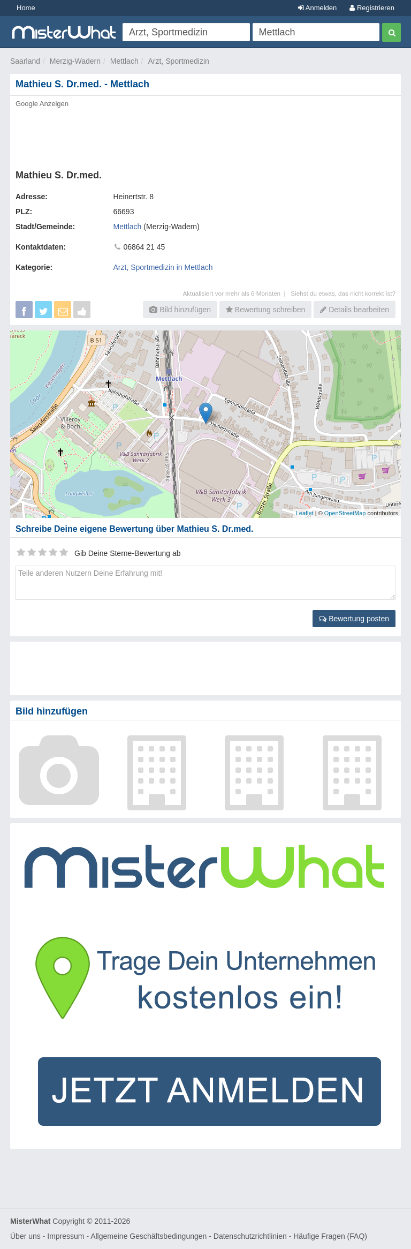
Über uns (25, 1236)
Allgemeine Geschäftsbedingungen (148, 1236)
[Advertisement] (205, 135)
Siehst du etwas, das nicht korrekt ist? (343, 293)
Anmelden (317, 8)
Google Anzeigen (42, 104)
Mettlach (124, 61)
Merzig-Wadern (75, 61)
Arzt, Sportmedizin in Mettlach (163, 267)
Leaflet (305, 513)
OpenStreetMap (345, 513)
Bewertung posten (354, 618)
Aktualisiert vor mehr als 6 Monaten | (236, 293)
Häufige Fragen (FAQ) (330, 1236)
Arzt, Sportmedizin (178, 61)
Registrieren (371, 8)
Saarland (25, 61)
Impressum (65, 1236)
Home (26, 8)
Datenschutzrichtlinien (250, 1236)
